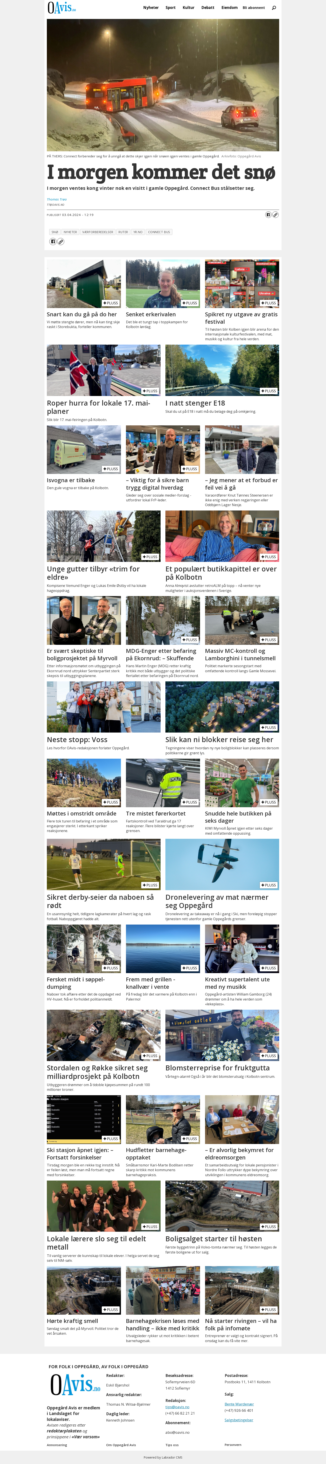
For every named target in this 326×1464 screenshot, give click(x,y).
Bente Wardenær (239, 1404)
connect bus (159, 232)
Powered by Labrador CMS (163, 1457)
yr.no (138, 232)
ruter (123, 232)
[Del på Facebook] (268, 214)
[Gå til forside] (62, 7)
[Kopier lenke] (275, 214)
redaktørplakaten (64, 1431)
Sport (171, 7)
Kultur (188, 7)
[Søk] (274, 7)
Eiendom (229, 7)
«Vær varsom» (86, 1437)
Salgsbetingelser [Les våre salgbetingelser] (239, 1419)
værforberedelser (97, 232)
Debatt (207, 7)
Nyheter (151, 7)
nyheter (70, 232)
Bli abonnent (254, 7)
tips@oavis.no (177, 1406)
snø (55, 232)
